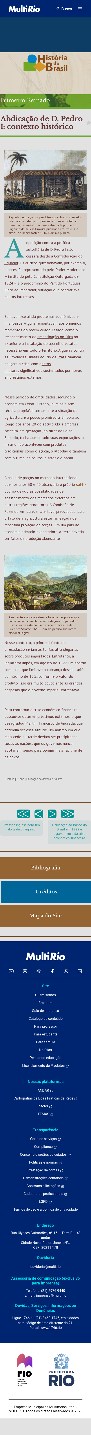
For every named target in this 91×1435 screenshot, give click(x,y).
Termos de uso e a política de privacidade (45, 1209)
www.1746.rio (51, 1328)
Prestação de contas (45, 1170)
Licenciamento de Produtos (45, 1066)
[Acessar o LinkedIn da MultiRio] (79, 971)
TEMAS (46, 1114)
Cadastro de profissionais (45, 1194)
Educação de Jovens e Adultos (44, 779)
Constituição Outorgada (53, 276)
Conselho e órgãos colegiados (45, 1154)
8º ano (20, 779)
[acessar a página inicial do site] (24, 8)
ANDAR (45, 1090)
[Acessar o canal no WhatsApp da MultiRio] (66, 971)
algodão (61, 451)
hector (45, 1106)
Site (45, 986)
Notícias (45, 1050)
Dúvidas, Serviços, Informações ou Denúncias (45, 1308)
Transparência (45, 1130)
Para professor (45, 1026)
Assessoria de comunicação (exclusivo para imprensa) (45, 1280)
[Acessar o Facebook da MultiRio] (52, 971)
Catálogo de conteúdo (46, 1019)
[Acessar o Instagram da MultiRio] (25, 971)
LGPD (45, 1202)
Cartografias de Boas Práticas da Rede (46, 1098)
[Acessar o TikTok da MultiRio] (39, 971)
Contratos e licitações (45, 1186)
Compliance (45, 1147)
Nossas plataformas (46, 1081)
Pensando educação (45, 1058)
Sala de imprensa (45, 1011)
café (79, 484)
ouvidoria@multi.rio (45, 1267)
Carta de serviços (45, 1139)
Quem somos (45, 995)
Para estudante (45, 1034)
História (10, 779)
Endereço (45, 1225)
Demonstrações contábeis (45, 1178)
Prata (61, 356)
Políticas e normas (45, 1162)
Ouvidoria (45, 1257)
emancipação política (55, 336)
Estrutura (45, 1003)
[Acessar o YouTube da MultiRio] (11, 971)
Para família (45, 1042)
